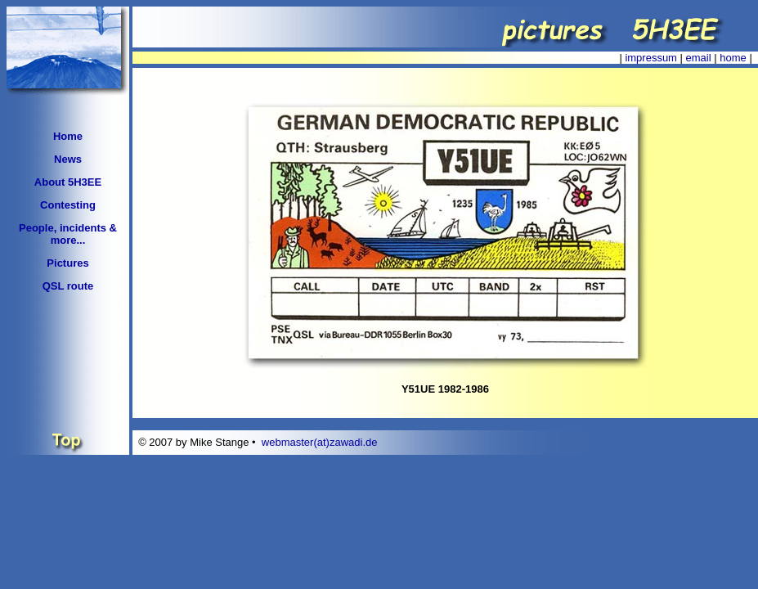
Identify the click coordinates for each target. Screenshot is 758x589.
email (698, 58)
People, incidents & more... (68, 234)
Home (68, 136)
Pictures (67, 263)
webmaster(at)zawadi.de (320, 442)
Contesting (68, 205)
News (68, 159)
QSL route (68, 286)
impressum (651, 58)
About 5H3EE (67, 182)
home (733, 58)
